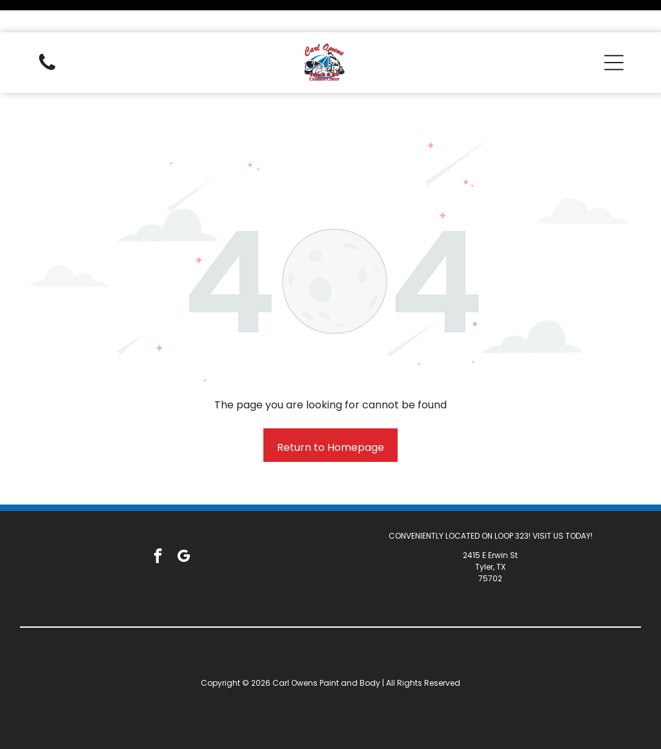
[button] (614, 30)
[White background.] (47, 37)
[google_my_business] (183, 525)
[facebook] (158, 525)
